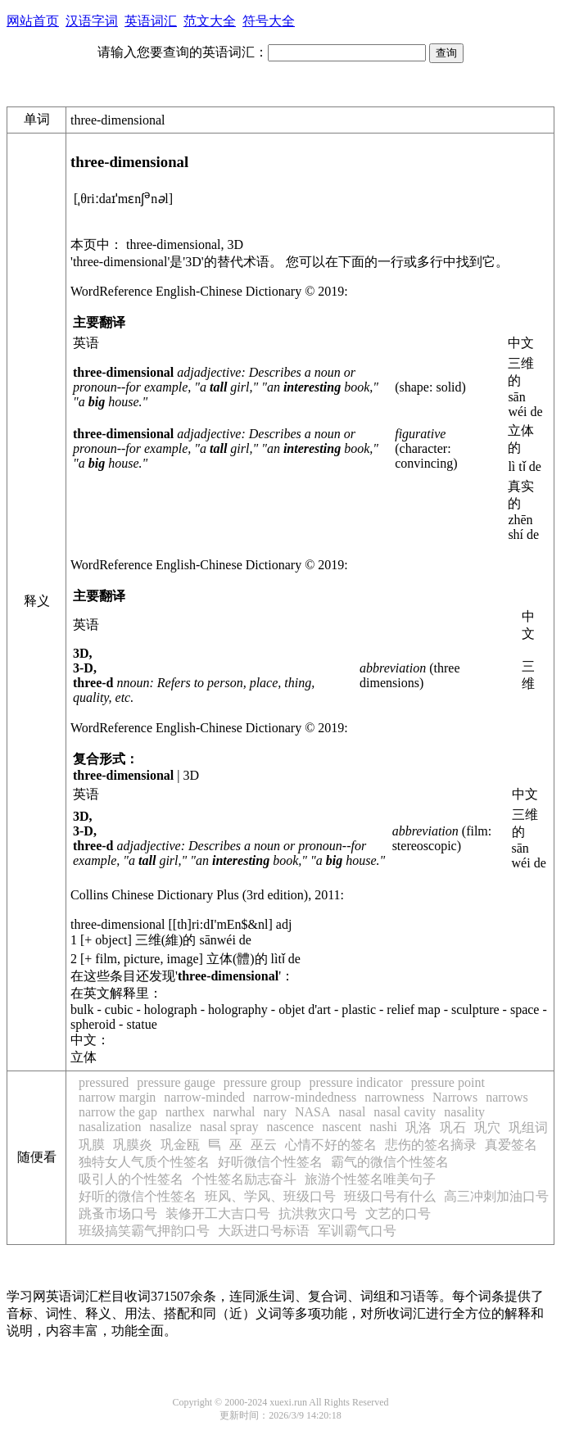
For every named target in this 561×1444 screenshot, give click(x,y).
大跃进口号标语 (264, 1231)
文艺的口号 (398, 1213)
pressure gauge (176, 1082)
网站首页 (33, 21)
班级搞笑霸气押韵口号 (144, 1231)
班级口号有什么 (390, 1196)
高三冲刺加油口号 (496, 1196)
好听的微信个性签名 (138, 1196)
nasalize (170, 1127)
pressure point (448, 1082)
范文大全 (209, 21)
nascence (290, 1127)
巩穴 (487, 1127)
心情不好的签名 (331, 1145)
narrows (507, 1097)
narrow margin (117, 1097)
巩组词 (528, 1127)
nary (274, 1112)
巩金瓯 (180, 1145)
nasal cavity (404, 1112)
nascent (341, 1127)
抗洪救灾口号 (317, 1213)
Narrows (454, 1097)
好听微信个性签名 (270, 1162)
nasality (464, 1112)
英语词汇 (150, 21)
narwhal (234, 1112)
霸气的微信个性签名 (390, 1162)
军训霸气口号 (357, 1231)
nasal (351, 1112)
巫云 (264, 1145)
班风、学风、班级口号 (270, 1196)
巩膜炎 (132, 1145)
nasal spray (229, 1127)
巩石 (453, 1127)
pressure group (262, 1082)
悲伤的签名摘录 (431, 1145)
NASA (313, 1112)
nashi (383, 1127)
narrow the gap (118, 1112)
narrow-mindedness (304, 1097)
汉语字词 (92, 21)
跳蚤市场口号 (118, 1213)
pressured (104, 1082)
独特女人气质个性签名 (144, 1162)
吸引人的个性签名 (131, 1179)
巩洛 (418, 1127)
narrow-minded (204, 1097)
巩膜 (92, 1145)
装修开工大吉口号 (217, 1213)
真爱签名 (511, 1145)
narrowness (394, 1097)
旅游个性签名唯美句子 (370, 1179)
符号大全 (268, 21)
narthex (185, 1112)
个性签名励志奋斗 (244, 1179)
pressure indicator (355, 1082)
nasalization (110, 1127)
